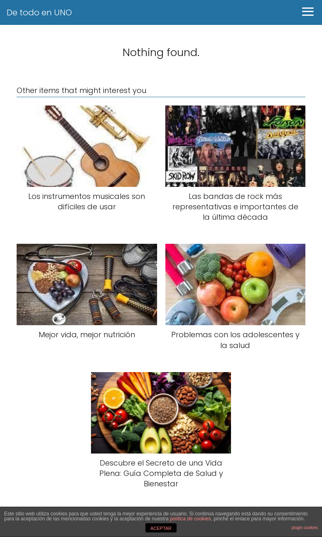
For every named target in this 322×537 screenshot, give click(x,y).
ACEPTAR (161, 528)
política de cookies (190, 519)
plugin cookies (305, 527)
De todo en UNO (39, 12)
